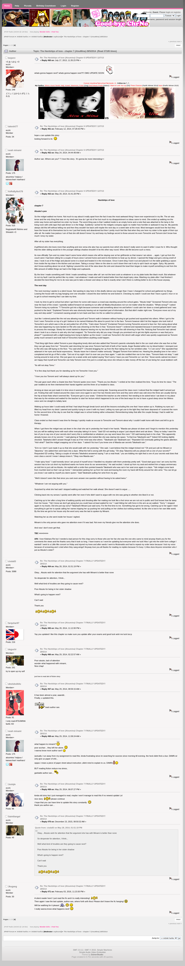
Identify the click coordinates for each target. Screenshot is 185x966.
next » (179, 41)
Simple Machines (104, 950)
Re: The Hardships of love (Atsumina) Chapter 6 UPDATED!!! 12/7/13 (72, 58)
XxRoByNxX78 (15, 191)
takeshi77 (13, 126)
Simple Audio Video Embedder (92, 952)
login (168, 12)
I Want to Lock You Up (118, 85)
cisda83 (12, 561)
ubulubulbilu (14, 684)
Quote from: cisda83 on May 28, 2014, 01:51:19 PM (58, 828)
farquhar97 (13, 623)
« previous (172, 41)
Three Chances (136, 85)
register (177, 12)
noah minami (15, 150)
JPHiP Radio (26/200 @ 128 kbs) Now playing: (31, 32)
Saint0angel (14, 816)
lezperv (12, 58)
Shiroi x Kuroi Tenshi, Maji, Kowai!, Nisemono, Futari (64, 85)
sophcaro (57, 37)
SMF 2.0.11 (78, 950)
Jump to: (155, 938)
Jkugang (12, 886)
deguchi (12, 649)
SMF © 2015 (90, 950)
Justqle (12, 784)
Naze (160, 85)
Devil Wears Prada (96, 85)
